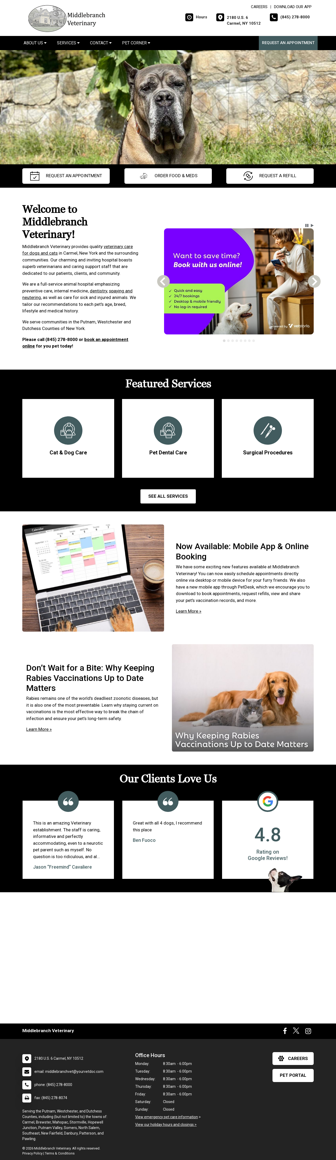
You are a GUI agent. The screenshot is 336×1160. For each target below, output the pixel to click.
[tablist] (239, 341)
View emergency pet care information (166, 1117)
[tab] (224, 341)
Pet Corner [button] (136, 42)
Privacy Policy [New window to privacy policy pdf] (32, 1153)
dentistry (98, 290)
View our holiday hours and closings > (166, 1124)
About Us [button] (35, 42)
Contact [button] (101, 42)
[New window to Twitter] (296, 1032)
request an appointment (66, 176)
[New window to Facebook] (285, 1032)
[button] (306, 225)
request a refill (270, 176)
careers (293, 1058)
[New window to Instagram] (308, 1032)
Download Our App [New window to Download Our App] (293, 6)
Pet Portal (293, 1075)
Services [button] (68, 42)
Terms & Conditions (60, 1153)
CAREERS (259, 6)
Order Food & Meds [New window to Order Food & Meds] (168, 176)
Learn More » (188, 611)
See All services (168, 496)
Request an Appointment (288, 42)
